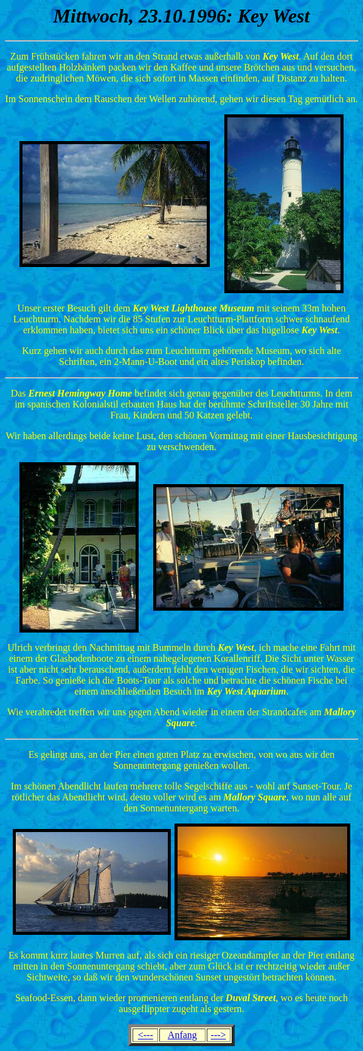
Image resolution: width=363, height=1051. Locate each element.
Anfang (182, 1035)
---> (218, 1035)
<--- (145, 1035)
